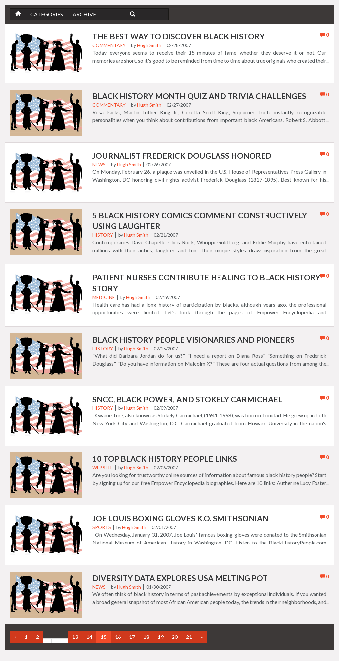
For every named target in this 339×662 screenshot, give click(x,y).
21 (189, 638)
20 (175, 638)
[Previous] (15, 638)
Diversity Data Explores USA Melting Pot (180, 579)
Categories (47, 14)
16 (118, 638)
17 (132, 638)
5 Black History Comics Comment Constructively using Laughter (201, 221)
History (102, 235)
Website (102, 468)
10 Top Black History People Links (165, 460)
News (99, 164)
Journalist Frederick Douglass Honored (183, 156)
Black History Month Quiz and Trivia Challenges (201, 96)
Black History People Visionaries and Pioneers (194, 340)
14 (89, 638)
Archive (85, 14)
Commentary (109, 45)
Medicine (103, 298)
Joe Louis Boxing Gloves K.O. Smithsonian (181, 519)
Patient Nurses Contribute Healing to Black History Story (190, 283)
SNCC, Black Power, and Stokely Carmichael (188, 400)
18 (146, 638)
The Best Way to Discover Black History (179, 36)
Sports (101, 528)
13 (75, 638)
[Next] (201, 638)
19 (161, 638)
